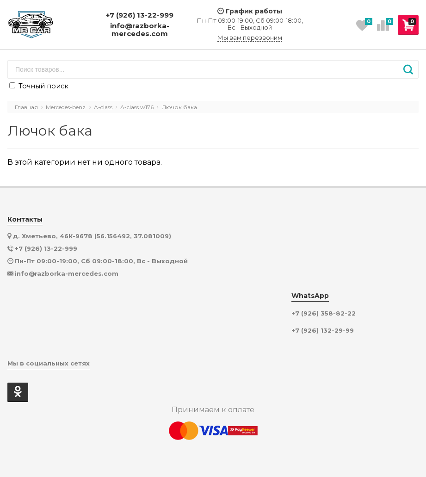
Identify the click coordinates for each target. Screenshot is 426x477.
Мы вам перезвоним (249, 37)
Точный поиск (38, 86)
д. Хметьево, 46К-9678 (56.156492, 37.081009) (92, 236)
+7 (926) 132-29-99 (322, 330)
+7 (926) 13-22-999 (139, 15)
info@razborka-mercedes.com (139, 30)
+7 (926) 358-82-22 (323, 313)
